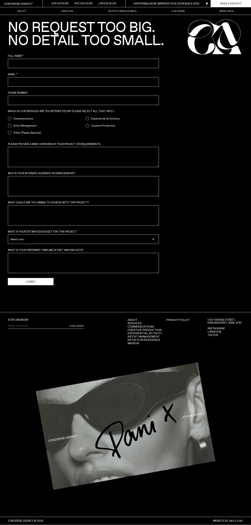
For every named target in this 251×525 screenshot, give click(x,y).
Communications (23, 118)
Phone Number (17, 92)
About (132, 320)
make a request (231, 3)
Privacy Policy (177, 320)
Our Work (178, 11)
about (21, 11)
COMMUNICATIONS (140, 326)
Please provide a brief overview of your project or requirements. (54, 144)
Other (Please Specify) (27, 132)
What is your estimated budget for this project (42, 231)
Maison (133, 343)
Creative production (144, 330)
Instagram (216, 328)
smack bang (236, 521)
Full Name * (16, 55)
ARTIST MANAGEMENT (143, 336)
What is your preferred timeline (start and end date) (45, 250)
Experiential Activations (105, 118)
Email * (12, 74)
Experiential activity (144, 333)
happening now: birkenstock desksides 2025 (166, 3)
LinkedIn (214, 331)
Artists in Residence (122, 11)
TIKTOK (212, 335)
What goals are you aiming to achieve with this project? (48, 202)
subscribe (76, 326)
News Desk (227, 11)
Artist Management (25, 125)
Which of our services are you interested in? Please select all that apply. (61, 111)
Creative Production (103, 125)
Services (67, 11)
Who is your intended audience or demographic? (41, 173)
